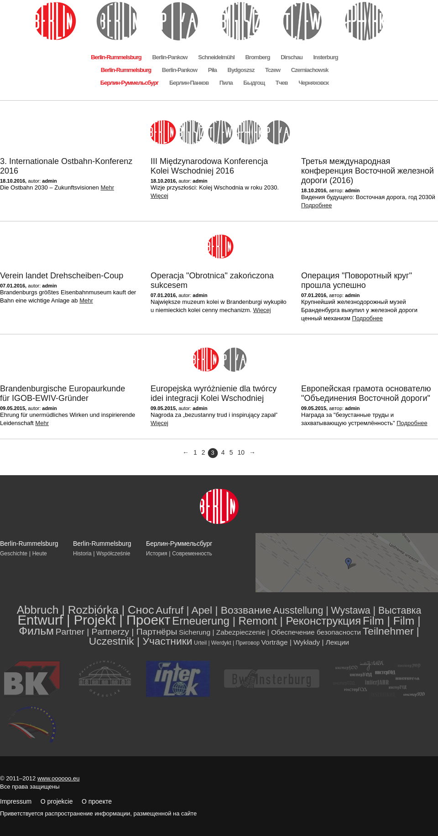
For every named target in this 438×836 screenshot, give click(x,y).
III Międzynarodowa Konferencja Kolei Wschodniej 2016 (209, 166)
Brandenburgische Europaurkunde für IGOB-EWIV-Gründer (62, 393)
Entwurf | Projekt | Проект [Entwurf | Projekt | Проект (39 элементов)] (93, 619)
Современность (192, 553)
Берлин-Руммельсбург (129, 82)
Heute (39, 553)
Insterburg (325, 57)
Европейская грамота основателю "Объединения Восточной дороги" (366, 393)
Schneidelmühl (216, 57)
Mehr (107, 187)
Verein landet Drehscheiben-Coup (61, 275)
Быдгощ (254, 82)
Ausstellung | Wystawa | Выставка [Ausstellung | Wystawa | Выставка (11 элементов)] (347, 610)
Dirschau (291, 57)
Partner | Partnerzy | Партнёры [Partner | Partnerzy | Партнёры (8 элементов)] (116, 631)
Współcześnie (113, 553)
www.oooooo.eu (58, 778)
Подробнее (316, 205)
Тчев (282, 82)
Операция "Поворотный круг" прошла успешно (356, 280)
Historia (82, 553)
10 (241, 452)
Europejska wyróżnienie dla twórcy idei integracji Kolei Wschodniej (213, 393)
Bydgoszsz (241, 70)
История (156, 553)
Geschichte (13, 553)
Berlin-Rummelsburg (116, 57)
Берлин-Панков (189, 82)
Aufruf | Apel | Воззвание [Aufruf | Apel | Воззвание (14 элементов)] (213, 610)
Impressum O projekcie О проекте (56, 801)
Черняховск (313, 82)
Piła (212, 70)
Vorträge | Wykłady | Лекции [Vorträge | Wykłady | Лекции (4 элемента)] (305, 642)
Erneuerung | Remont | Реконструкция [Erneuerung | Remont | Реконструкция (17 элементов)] (266, 621)
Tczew (272, 70)
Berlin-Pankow (169, 57)
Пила (226, 82)
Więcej (159, 195)
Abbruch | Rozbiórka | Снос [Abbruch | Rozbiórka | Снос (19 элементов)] (85, 610)
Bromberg (257, 57)
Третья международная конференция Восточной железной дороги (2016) (367, 171)
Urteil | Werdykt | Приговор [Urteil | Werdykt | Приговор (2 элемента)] (227, 643)
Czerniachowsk (309, 70)
